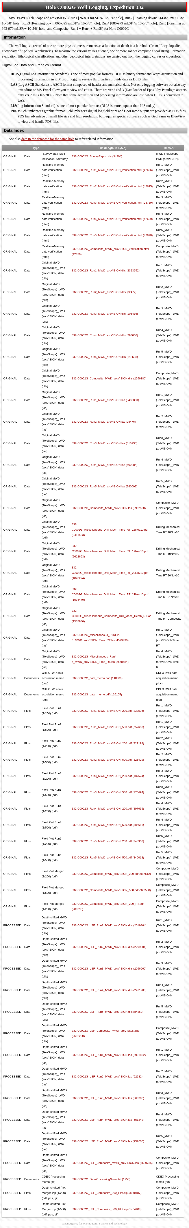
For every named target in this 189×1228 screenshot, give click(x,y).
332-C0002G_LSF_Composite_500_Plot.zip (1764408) (107, 1209)
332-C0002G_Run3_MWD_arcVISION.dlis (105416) (105, 313)
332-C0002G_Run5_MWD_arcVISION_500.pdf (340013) (108, 857)
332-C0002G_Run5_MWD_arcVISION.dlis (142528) (105, 357)
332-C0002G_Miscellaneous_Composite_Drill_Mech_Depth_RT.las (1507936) (111, 616)
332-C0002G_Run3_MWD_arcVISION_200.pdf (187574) (108, 776)
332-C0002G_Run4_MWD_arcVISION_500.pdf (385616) (108, 825)
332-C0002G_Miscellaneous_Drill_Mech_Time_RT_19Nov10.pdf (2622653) (110, 551)
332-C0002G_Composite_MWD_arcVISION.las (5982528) (109, 508)
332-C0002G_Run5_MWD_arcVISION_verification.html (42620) (112, 235)
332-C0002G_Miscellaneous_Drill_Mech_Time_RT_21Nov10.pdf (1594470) (110, 594)
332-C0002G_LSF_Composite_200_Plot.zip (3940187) (107, 1193)
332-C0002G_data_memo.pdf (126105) (97, 694)
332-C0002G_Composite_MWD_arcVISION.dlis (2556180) (109, 378)
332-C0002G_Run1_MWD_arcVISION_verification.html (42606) (112, 170)
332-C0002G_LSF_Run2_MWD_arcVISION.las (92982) (107, 1076)
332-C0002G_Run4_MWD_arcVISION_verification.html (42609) (112, 219)
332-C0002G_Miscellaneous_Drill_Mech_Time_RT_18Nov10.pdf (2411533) (110, 530)
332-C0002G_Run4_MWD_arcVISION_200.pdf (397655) (108, 808)
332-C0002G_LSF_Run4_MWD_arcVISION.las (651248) (108, 1119)
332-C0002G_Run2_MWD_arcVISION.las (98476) (104, 421)
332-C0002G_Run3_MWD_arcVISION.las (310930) (104, 443)
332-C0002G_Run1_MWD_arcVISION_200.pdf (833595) (108, 710)
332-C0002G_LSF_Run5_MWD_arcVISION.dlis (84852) (107, 1011)
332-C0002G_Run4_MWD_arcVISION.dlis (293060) (105, 335)
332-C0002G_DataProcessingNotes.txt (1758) (101, 1179)
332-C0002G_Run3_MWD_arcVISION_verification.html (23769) (112, 202)
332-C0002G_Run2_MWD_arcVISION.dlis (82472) (104, 292)
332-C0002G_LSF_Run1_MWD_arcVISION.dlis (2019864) (109, 925)
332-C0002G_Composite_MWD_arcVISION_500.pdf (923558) (111, 890)
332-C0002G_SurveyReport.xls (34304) (97, 156)
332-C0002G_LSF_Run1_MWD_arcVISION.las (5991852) (109, 1055)
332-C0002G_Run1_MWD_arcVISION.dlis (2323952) (106, 270)
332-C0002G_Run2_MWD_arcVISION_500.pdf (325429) (108, 759)
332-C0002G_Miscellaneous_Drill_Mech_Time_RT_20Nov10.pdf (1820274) (110, 573)
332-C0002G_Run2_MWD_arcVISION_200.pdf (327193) (108, 743)
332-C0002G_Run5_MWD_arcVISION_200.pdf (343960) (108, 841)
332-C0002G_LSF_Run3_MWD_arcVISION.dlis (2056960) (109, 968)
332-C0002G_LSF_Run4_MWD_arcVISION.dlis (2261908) (109, 990)
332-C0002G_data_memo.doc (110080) (97, 678)
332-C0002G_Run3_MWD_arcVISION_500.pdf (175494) (108, 792)
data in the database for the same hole (47, 139)
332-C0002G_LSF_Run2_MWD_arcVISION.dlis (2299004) (109, 947)
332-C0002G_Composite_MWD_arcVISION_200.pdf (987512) (111, 873)
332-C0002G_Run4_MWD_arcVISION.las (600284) (104, 464)
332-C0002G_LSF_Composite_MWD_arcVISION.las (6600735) (112, 1163)
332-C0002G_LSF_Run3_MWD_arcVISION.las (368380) (108, 1098)
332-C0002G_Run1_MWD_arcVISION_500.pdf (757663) (108, 727)
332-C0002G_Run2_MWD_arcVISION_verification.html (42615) (112, 186)
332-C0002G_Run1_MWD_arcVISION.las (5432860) (105, 400)
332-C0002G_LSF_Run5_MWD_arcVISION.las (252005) (108, 1141)
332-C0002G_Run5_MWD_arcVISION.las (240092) (104, 486)
